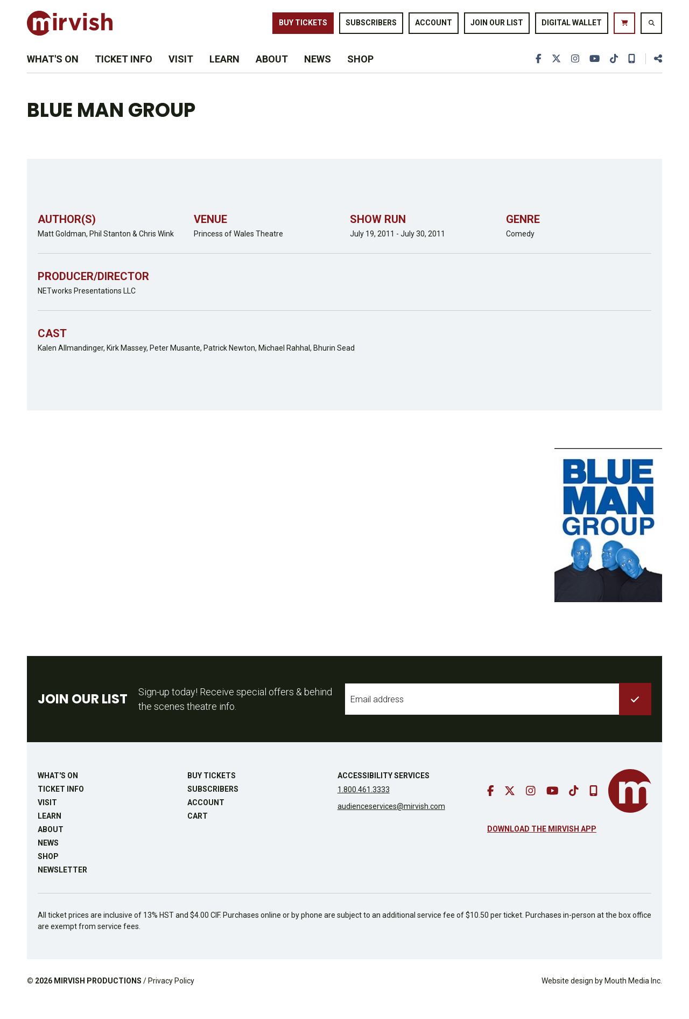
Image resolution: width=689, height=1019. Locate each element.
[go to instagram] (573, 70)
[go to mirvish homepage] (629, 807)
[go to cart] (624, 26)
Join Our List (496, 26)
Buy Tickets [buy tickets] (303, 26)
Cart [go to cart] (197, 832)
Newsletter (62, 886)
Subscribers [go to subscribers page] (371, 26)
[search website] (651, 26)
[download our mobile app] (631, 70)
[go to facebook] (536, 70)
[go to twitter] (554, 70)
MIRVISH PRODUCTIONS (98, 997)
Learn (224, 70)
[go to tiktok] (613, 70)
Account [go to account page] (433, 26)
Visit (180, 70)
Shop (360, 70)
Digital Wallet (572, 26)
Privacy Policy (171, 997)
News (317, 70)
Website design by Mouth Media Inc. (602, 997)
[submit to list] (635, 715)
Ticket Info (123, 70)
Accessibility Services (384, 791)
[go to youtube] (593, 70)
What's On (53, 70)
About (272, 70)
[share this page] (653, 70)
